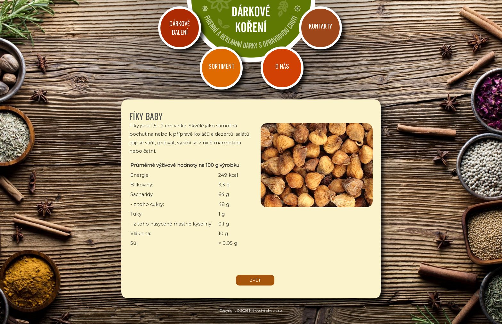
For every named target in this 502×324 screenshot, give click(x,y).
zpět (255, 280)
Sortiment (221, 66)
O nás (282, 66)
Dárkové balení (179, 27)
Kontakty (320, 25)
